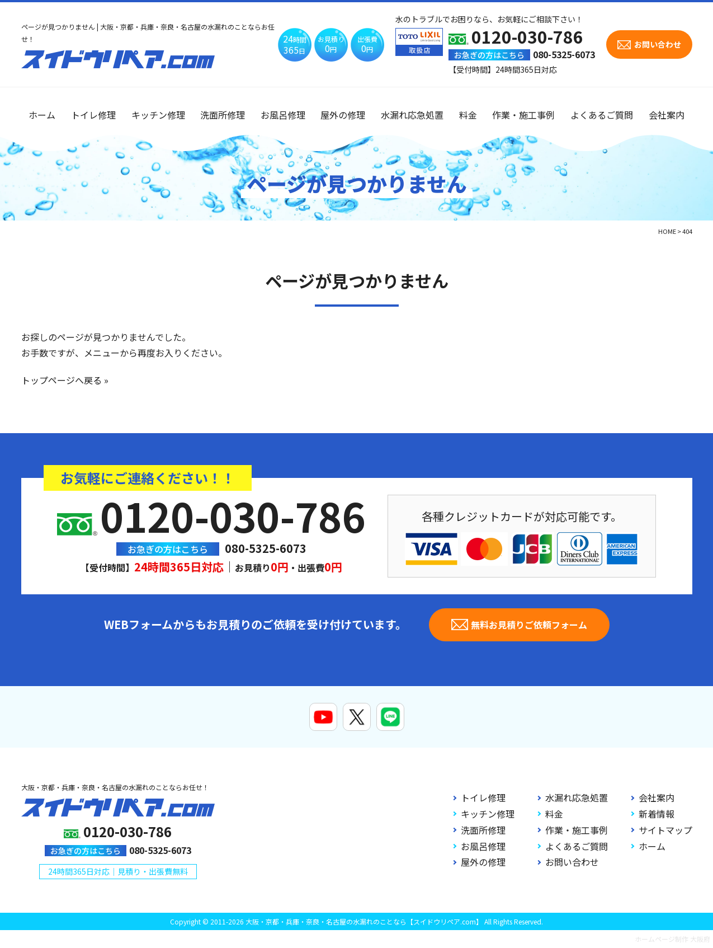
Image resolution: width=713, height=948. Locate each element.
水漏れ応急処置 (412, 114)
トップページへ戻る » (64, 380)
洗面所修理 (222, 114)
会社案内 (666, 114)
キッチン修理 (158, 114)
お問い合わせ (572, 862)
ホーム (42, 114)
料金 (468, 114)
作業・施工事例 (523, 114)
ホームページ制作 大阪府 (672, 939)
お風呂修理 (283, 114)
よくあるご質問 (601, 114)
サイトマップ (665, 830)
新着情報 (656, 813)
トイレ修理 (93, 114)
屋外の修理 (342, 114)
